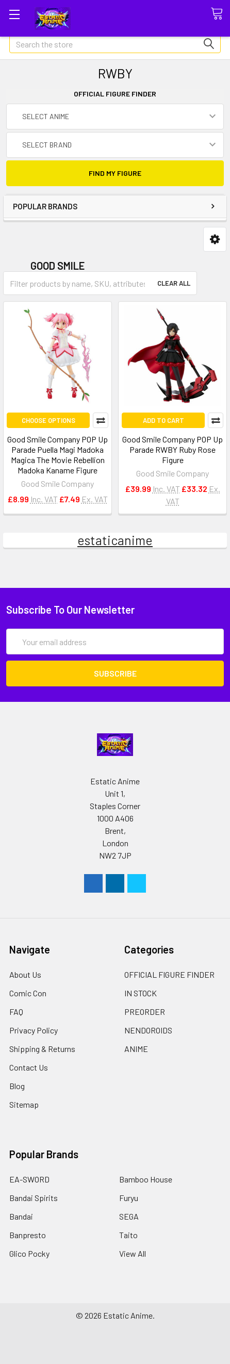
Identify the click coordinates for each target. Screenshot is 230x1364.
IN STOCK (140, 993)
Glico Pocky (29, 1253)
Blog (17, 1086)
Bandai (21, 1216)
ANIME (136, 1049)
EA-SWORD (29, 1179)
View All (132, 1253)
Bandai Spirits (33, 1198)
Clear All (173, 283)
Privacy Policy (33, 1030)
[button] (214, 239)
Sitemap (24, 1104)
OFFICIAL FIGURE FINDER (169, 974)
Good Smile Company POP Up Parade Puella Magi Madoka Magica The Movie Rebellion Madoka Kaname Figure (57, 454)
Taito (128, 1235)
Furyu (128, 1198)
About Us (25, 974)
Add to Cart (163, 420)
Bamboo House (145, 1179)
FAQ (16, 1011)
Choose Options (48, 420)
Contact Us (28, 1067)
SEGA (129, 1216)
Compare (100, 420)
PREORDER (144, 1011)
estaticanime (115, 540)
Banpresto (27, 1235)
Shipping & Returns (42, 1049)
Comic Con (27, 993)
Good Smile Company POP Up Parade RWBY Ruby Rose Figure (172, 449)
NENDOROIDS (148, 1030)
